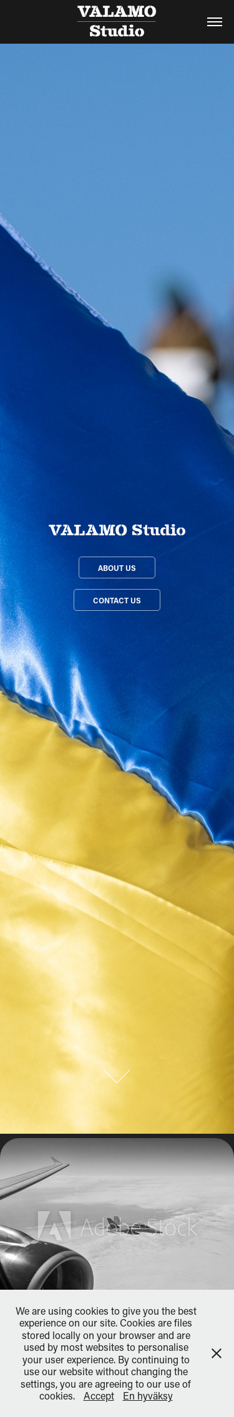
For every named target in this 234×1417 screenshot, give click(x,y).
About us (117, 568)
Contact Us (117, 600)
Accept (99, 1395)
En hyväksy (148, 1395)
